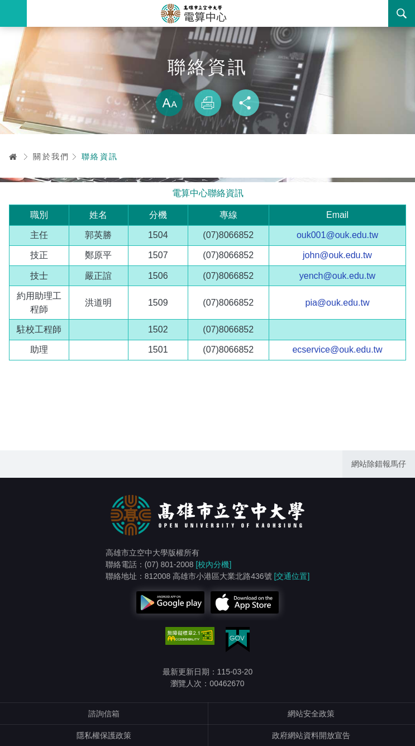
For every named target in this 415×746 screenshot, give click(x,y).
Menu (13, 13)
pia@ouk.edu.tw (337, 302)
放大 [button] (169, 102)
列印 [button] (207, 102)
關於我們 (51, 156)
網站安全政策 (311, 713)
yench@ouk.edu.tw (337, 276)
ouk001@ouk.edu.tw (337, 235)
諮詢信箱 (104, 713)
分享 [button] (245, 102)
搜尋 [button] (401, 13)
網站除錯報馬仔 (378, 463)
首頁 (13, 156)
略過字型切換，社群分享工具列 (207, 78)
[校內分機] (214, 564)
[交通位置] (292, 576)
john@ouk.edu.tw (337, 255)
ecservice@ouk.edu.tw (337, 349)
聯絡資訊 (100, 156)
